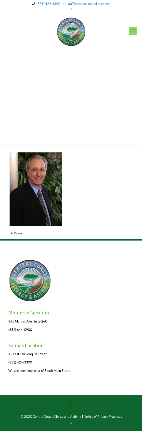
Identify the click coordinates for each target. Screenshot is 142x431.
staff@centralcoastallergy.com (89, 4)
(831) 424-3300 (48, 4)
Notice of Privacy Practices (103, 416)
